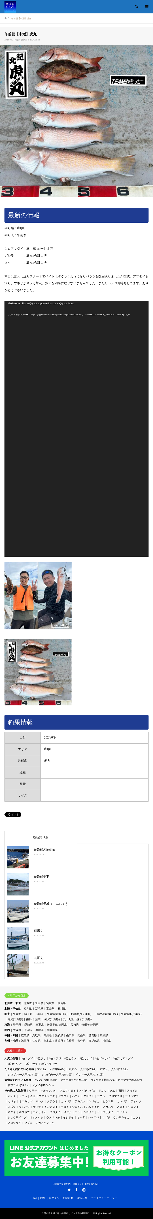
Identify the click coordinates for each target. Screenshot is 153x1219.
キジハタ (24, 1106)
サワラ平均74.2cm (18, 1085)
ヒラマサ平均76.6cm (130, 1079)
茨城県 (40, 1014)
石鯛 (121, 1090)
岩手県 (39, 1003)
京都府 (28, 1030)
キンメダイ (51, 1106)
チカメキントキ (45, 1122)
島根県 (104, 1035)
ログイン (54, 1198)
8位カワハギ (15, 1063)
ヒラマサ (108, 1101)
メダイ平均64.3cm (43, 1085)
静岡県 (17, 1024)
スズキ (12, 1106)
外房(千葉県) (52, 1019)
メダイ (121, 1106)
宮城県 (50, 1003)
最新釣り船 (41, 837)
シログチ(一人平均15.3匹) (57, 1074)
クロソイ (133, 1106)
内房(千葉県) (15, 1019)
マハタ (40, 1101)
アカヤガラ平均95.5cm (73, 1079)
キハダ (81, 1117)
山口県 (70, 1035)
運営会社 (82, 1198)
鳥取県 (36, 1035)
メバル (23, 1096)
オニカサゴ (25, 1101)
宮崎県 (70, 1040)
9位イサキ (32, 1063)
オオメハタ (36, 1117)
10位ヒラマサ (49, 1063)
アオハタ (136, 1101)
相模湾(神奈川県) (81, 1014)
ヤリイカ (94, 1101)
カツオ (137, 1117)
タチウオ (52, 1101)
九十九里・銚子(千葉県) (77, 1019)
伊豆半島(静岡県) (57, 1024)
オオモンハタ (48, 1090)
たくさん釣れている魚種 (19, 1069)
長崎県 (59, 1040)
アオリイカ (39, 1112)
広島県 (25, 1035)
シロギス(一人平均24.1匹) (23, 1074)
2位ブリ (41, 1058)
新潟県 (39, 1008)
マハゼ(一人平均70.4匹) (51, 1069)
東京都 (17, 1014)
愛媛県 (59, 1035)
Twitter (69, 1189)
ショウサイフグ (17, 1117)
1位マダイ (27, 1058)
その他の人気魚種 (15, 1090)
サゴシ (101, 1096)
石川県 (62, 1008)
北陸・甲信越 (12, 1008)
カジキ (12, 1101)
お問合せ (68, 1198)
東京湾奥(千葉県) (131, 1014)
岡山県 (81, 1035)
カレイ (12, 1096)
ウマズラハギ (47, 1096)
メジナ (68, 1112)
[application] (76, 429)
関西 (7, 1030)
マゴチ (106, 1117)
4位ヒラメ (70, 1058)
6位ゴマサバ (102, 1058)
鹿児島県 (94, 1040)
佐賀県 (36, 1040)
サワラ (37, 1106)
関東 (7, 1014)
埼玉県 (28, 1014)
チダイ (65, 1106)
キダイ (12, 1112)
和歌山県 (52, 1030)
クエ (112, 1090)
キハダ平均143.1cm (45, 1079)
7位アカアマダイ (123, 1058)
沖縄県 (107, 1040)
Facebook (76, 1189)
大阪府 (17, 1030)
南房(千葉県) (33, 1019)
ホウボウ (24, 1112)
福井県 (28, 1008)
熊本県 (48, 1040)
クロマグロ (115, 1096)
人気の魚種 (11, 1058)
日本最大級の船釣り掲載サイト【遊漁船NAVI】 (76, 1184)
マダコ (28, 1122)
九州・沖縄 (11, 1040)
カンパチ (66, 1101)
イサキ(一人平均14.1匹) (89, 1074)
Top (35, 1198)
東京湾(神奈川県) (57, 1014)
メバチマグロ (87, 1090)
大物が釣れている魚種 (17, 1079)
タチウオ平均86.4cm (103, 1079)
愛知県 (28, 1024)
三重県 (40, 1024)
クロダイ (55, 1112)
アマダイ (63, 1096)
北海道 (28, 1003)
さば (33, 1096)
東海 (7, 1024)
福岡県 (25, 1040)
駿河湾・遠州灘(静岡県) (85, 1024)
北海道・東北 (12, 1003)
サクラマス (132, 1096)
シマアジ (93, 1117)
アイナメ (122, 1112)
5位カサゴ (86, 1058)
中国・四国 (11, 1035)
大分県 (81, 1040)
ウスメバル (53, 1117)
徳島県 (93, 1035)
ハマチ (76, 1096)
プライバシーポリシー (104, 1198)
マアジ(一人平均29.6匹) (114, 1069)
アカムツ (80, 1101)
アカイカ (132, 1090)
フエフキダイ (68, 1090)
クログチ (88, 1096)
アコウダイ (14, 1122)
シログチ (88, 1112)
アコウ (102, 1090)
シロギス (77, 1106)
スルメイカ (93, 1106)
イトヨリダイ (105, 1112)
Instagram (83, 1189)
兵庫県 (40, 1030)
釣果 (43, 1198)
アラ (77, 1112)
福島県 (62, 1003)
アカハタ (108, 1106)
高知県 (48, 1035)
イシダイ (68, 1117)
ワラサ (33, 1090)
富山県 (50, 1008)
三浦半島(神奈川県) (106, 1014)
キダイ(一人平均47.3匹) (82, 1069)
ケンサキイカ (121, 1117)
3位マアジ (55, 1058)
